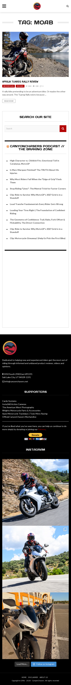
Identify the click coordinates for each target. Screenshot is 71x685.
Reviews (20, 86)
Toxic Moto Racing (38, 413)
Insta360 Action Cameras (14, 404)
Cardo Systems (9, 401)
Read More (9, 101)
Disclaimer (33, 677)
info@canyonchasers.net (16, 381)
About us (44, 677)
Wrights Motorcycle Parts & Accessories (21, 410)
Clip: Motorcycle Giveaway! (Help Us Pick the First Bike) (37, 238)
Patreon (42, 429)
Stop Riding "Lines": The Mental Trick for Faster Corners (38, 188)
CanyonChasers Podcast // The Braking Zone (37, 147)
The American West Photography (18, 407)
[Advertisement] (35, 289)
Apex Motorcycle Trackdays (15, 413)
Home (24, 677)
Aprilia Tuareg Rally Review (20, 81)
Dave (30, 86)
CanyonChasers (38, 680)
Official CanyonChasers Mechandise (19, 417)
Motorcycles (8, 86)
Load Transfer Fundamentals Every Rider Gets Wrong (36, 204)
